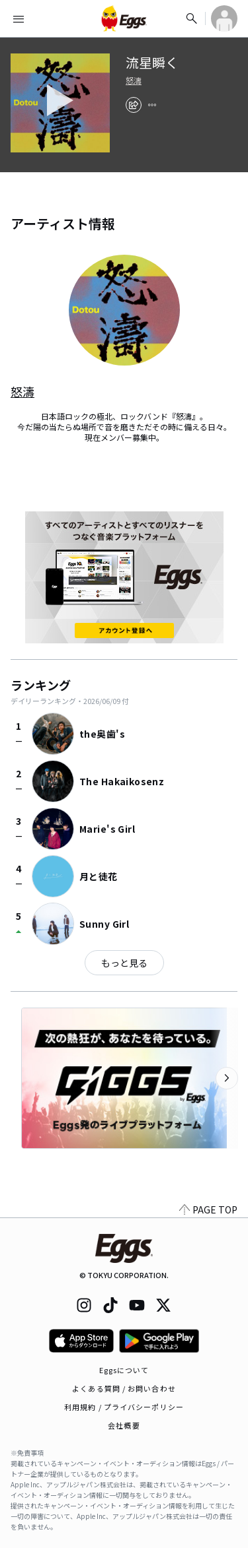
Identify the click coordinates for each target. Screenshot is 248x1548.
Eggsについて (124, 1370)
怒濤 (134, 80)
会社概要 (124, 1425)
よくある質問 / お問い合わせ (124, 1388)
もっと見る (124, 962)
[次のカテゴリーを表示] (227, 1078)
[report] (152, 105)
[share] (134, 105)
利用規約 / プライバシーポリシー (124, 1407)
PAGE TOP (208, 1209)
